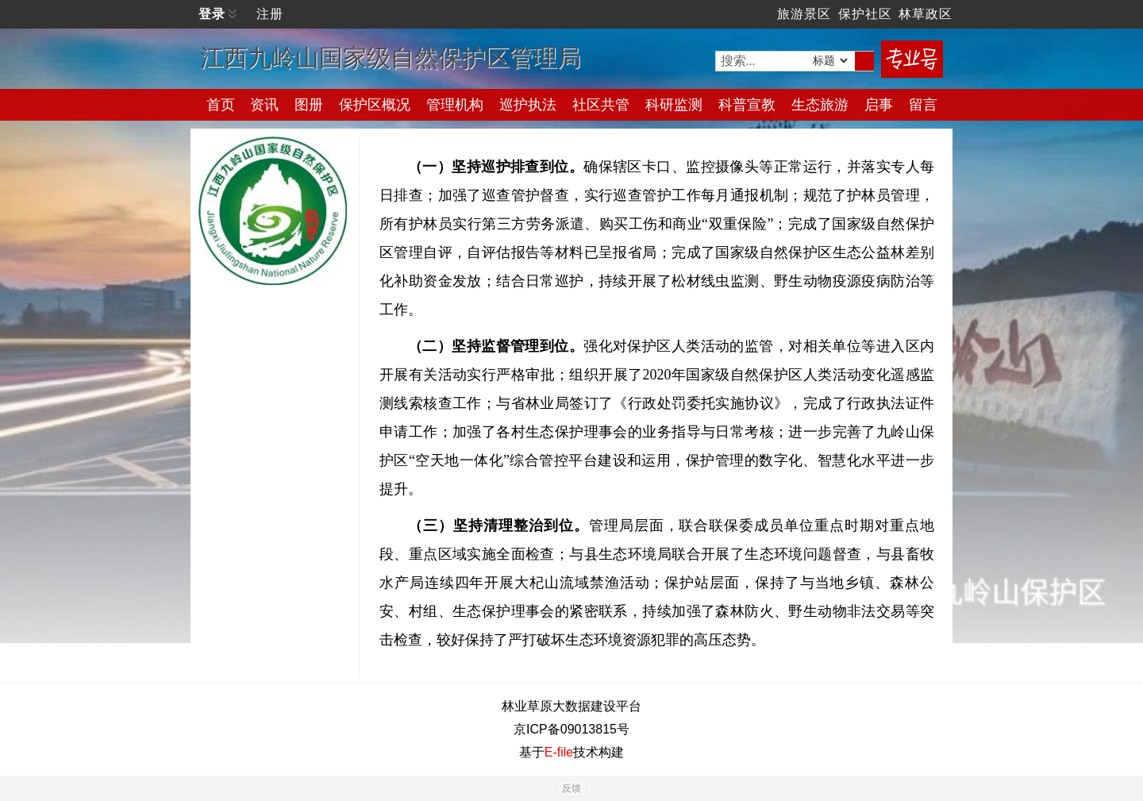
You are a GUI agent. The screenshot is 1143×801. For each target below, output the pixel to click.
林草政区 (925, 14)
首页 (220, 105)
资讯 (264, 105)
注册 (269, 14)
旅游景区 (804, 14)
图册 (308, 105)
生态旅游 (820, 105)
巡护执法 (527, 105)
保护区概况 (374, 105)
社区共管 (600, 105)
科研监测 (673, 105)
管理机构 (454, 105)
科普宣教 (746, 105)
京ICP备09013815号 (571, 729)
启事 (878, 105)
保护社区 (865, 14)
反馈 (571, 788)
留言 (923, 105)
